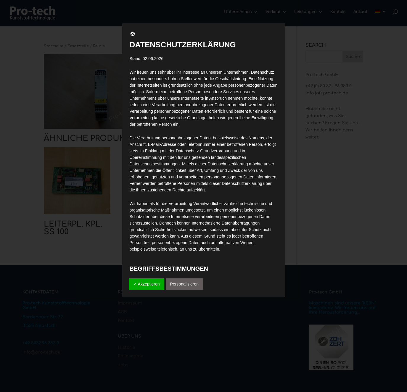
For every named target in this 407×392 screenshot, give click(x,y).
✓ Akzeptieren (146, 284)
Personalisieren (184, 284)
